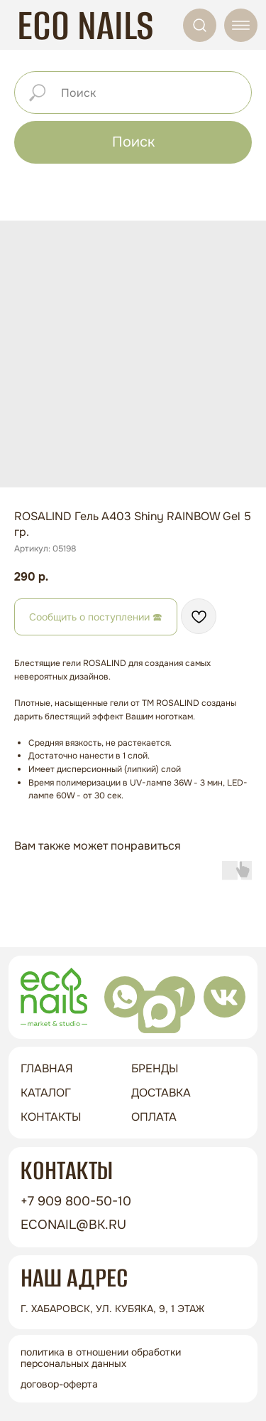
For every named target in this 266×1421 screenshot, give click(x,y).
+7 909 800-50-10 (76, 1201)
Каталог (46, 1092)
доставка (161, 1092)
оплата (154, 1116)
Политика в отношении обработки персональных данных (101, 1357)
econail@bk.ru (73, 1224)
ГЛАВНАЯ (47, 1068)
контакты (51, 1116)
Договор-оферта (59, 1384)
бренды (154, 1068)
